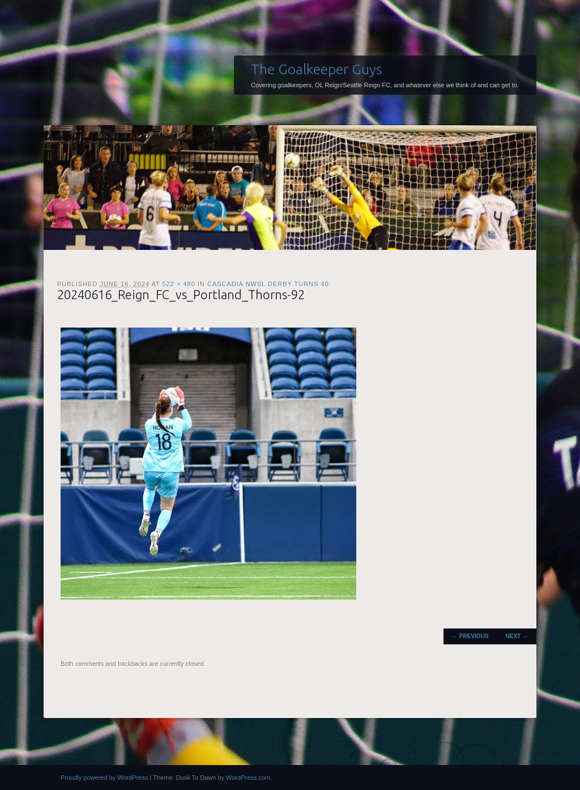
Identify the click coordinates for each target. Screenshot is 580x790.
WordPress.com (248, 777)
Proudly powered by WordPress (104, 777)
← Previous (470, 636)
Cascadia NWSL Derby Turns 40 (268, 284)
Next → (517, 636)
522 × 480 (179, 284)
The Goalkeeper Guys (316, 69)
